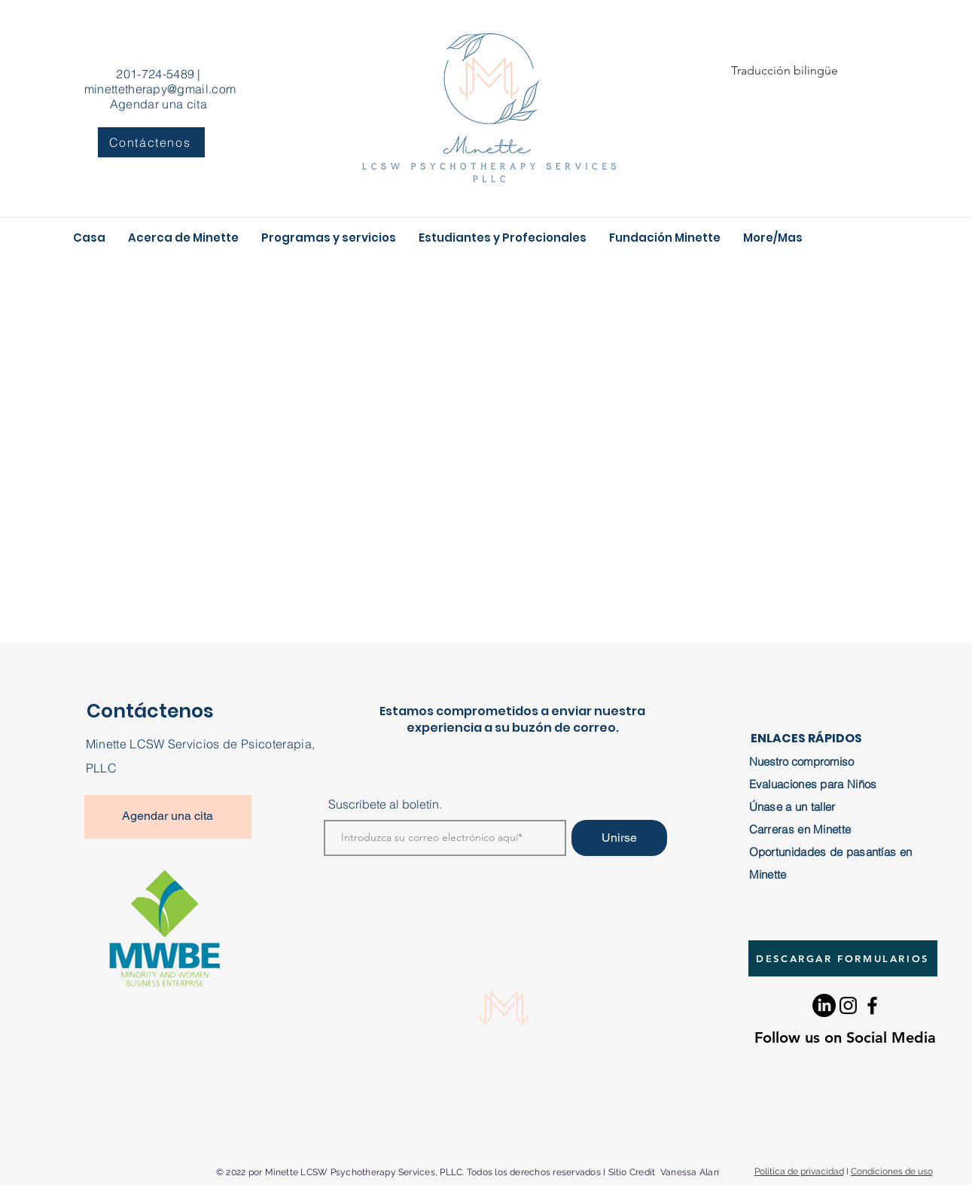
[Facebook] (872, 1005)
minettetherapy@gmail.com (160, 88)
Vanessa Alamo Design (710, 1172)
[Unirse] (619, 838)
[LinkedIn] (824, 1005)
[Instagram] (848, 1005)
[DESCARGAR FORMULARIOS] (842, 958)
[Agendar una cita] (167, 817)
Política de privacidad (799, 1171)
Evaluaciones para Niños (813, 784)
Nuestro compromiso (801, 761)
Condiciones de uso (892, 1171)
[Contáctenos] (151, 142)
